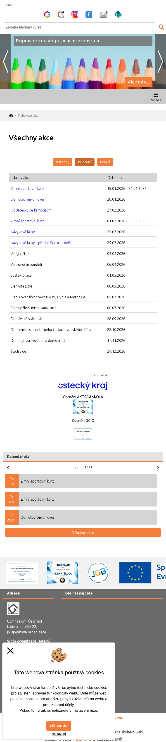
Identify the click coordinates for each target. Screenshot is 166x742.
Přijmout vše (58, 726)
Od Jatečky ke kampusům (31, 210)
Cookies (116, 717)
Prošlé (105, 162)
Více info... (139, 81)
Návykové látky (23, 232)
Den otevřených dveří (28, 199)
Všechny (62, 162)
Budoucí (85, 162)
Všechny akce (83, 532)
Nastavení (59, 734)
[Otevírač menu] (155, 96)
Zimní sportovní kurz (27, 188)
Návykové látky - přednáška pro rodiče (41, 243)
